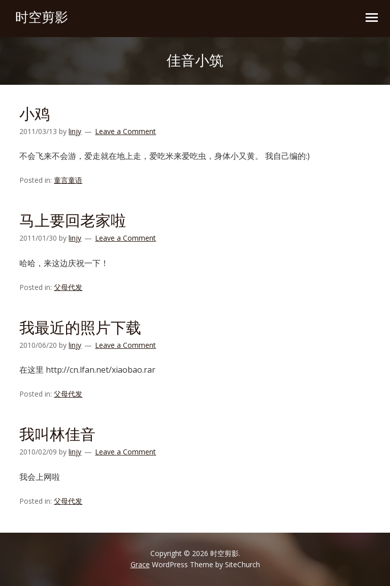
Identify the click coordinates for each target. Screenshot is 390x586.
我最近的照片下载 (80, 328)
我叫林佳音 (57, 434)
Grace (140, 564)
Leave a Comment (125, 131)
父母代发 (68, 287)
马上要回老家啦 (72, 221)
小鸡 (34, 114)
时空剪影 (41, 17)
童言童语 (68, 180)
